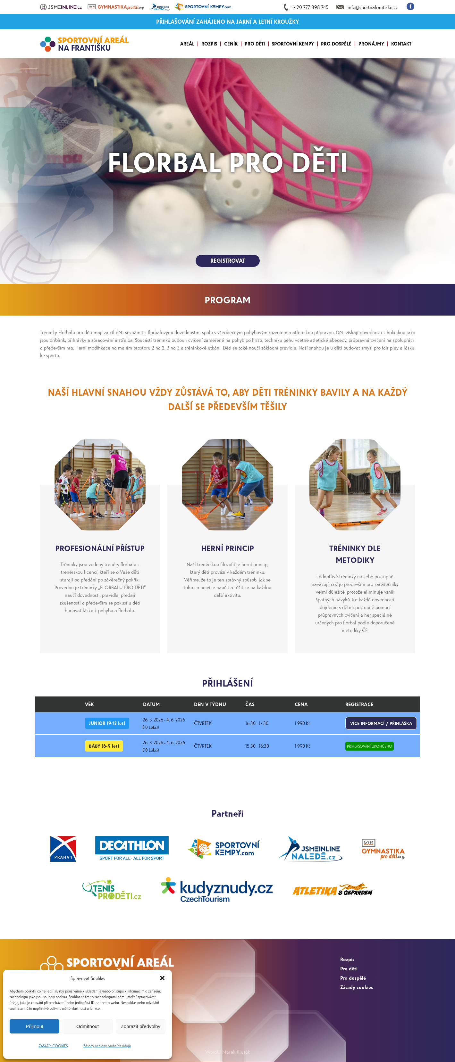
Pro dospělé (353, 978)
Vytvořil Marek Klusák (227, 1052)
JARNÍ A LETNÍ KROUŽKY (267, 21)
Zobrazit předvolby (140, 1026)
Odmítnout (87, 1026)
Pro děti (349, 968)
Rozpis (347, 959)
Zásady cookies (356, 987)
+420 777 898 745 (310, 7)
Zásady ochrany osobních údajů (107, 1045)
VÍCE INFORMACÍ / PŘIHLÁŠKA (381, 723)
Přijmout (34, 1026)
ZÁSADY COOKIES (53, 1045)
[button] (162, 978)
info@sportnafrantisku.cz (373, 7)
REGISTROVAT (227, 260)
